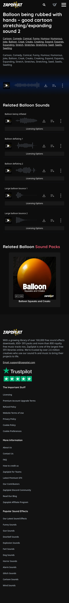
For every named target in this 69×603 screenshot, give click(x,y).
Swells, (58, 44)
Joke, (5, 41)
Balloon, (13, 41)
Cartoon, (7, 38)
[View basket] (55, 5)
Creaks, (30, 41)
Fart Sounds (8, 549)
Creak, (21, 41)
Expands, (59, 41)
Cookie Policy (9, 425)
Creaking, (39, 41)
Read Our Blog (10, 496)
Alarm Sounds (9, 567)
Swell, (51, 44)
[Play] (6, 85)
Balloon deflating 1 (14, 138)
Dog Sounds (8, 555)
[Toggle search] (44, 5)
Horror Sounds (10, 561)
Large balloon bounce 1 (16, 188)
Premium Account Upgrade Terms (19, 400)
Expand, (49, 41)
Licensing (7, 394)
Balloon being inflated (15, 114)
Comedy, (17, 38)
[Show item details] (62, 85)
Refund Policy (9, 406)
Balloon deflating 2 (14, 163)
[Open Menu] (63, 4)
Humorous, (57, 38)
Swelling (7, 48)
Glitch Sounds (9, 573)
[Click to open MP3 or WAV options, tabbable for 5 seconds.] (45, 85)
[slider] (26, 85)
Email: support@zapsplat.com (19, 362)
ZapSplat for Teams (12, 471)
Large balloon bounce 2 (16, 213)
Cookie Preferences (12, 431)
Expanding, (9, 44)
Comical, (27, 38)
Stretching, (42, 44)
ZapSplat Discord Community (17, 490)
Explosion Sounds (11, 542)
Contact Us (8, 453)
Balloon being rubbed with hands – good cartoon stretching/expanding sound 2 (32, 23)
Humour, (45, 38)
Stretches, (30, 44)
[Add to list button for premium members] (54, 85)
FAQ (5, 459)
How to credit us (11, 465)
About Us (7, 447)
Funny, (36, 38)
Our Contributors (11, 484)
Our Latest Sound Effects (15, 518)
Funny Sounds (9, 524)
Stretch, (20, 44)
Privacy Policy (9, 419)
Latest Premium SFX (12, 477)
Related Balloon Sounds (26, 105)
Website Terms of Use (13, 413)
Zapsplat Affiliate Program (15, 502)
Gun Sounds (9, 530)
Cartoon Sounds (10, 579)
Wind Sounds (9, 585)
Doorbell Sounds (11, 536)
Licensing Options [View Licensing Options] (34, 128)
